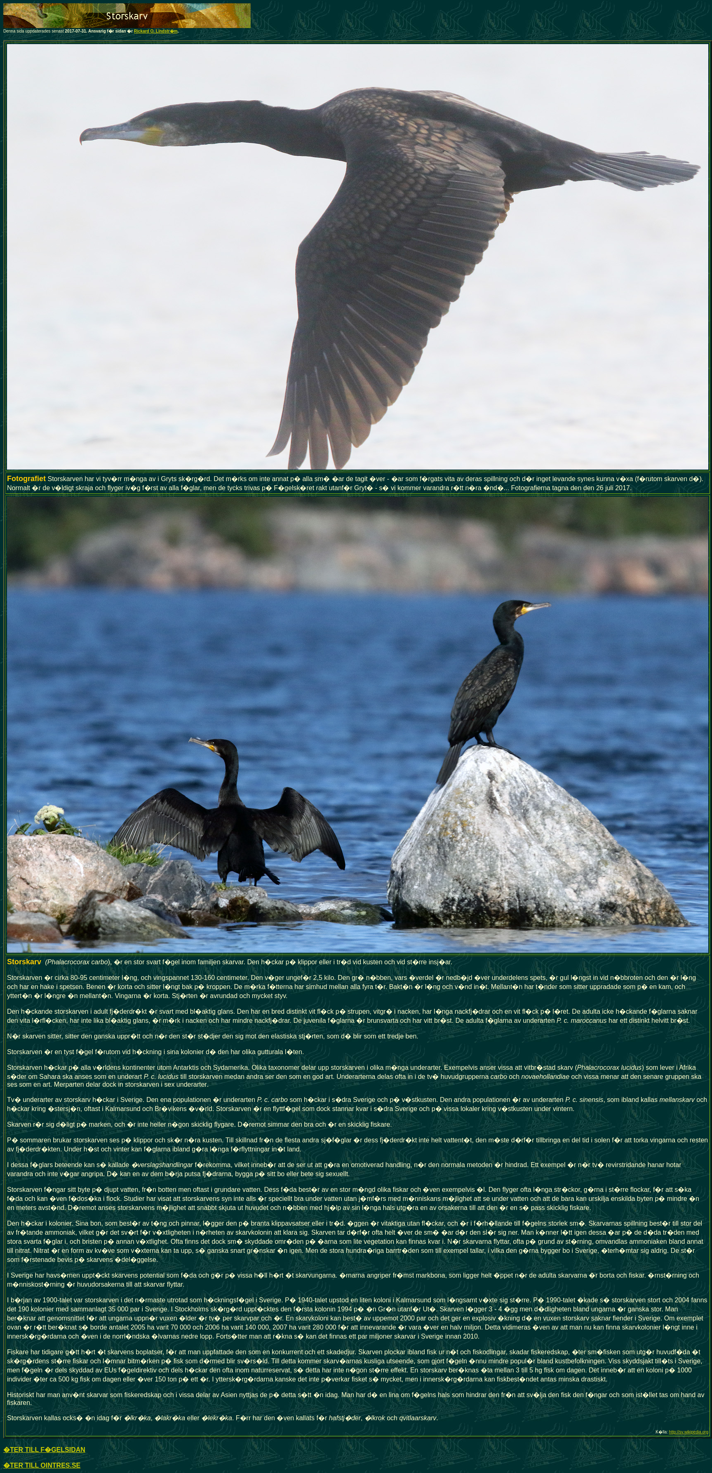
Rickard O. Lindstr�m (156, 31)
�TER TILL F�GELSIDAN (44, 1449)
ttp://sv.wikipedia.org (689, 1432)
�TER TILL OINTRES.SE (41, 1465)
